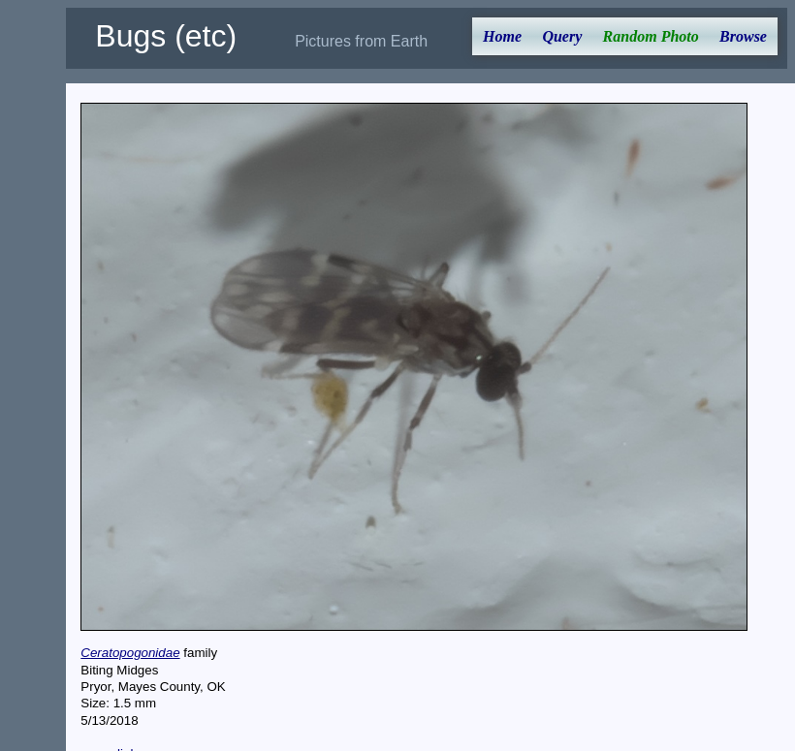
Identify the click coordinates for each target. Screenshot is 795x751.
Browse (743, 36)
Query (562, 36)
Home (502, 36)
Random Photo (651, 36)
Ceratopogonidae (129, 652)
